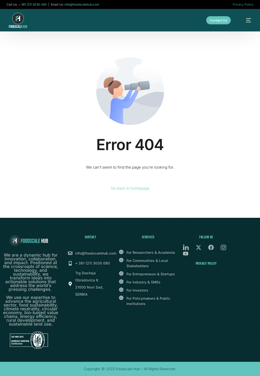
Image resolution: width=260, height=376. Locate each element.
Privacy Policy (243, 4)
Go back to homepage (130, 188)
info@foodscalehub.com (81, 4)
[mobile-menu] (245, 20)
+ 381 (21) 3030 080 (32, 4)
